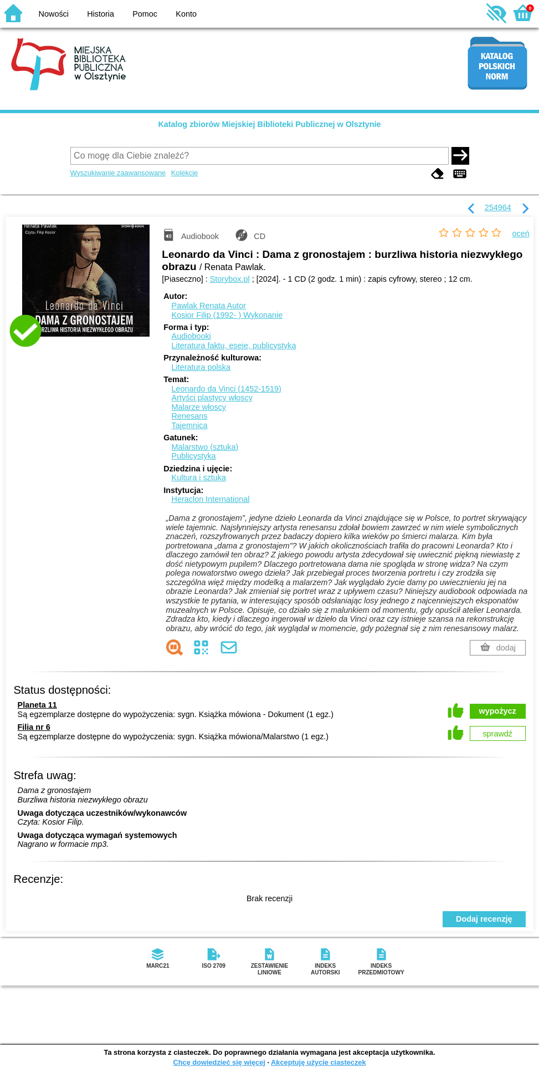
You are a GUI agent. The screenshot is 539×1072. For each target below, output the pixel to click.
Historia (100, 13)
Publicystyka (194, 455)
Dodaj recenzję (484, 918)
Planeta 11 (37, 704)
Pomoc (144, 13)
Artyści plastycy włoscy (212, 397)
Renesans (190, 415)
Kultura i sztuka (199, 477)
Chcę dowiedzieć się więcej (219, 1062)
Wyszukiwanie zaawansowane (118, 173)
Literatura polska (201, 367)
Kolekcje (184, 173)
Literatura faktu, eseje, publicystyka (234, 345)
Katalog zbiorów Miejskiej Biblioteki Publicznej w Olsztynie (269, 124)
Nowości (54, 13)
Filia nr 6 (34, 727)
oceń (521, 233)
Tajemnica (190, 425)
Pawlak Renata (209, 305)
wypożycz (497, 711)
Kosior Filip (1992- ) (227, 315)
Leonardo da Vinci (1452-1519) (226, 388)
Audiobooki (191, 336)
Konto (186, 13)
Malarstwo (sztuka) (205, 447)
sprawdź (497, 733)
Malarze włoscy (199, 407)
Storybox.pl (230, 279)
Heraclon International (211, 499)
